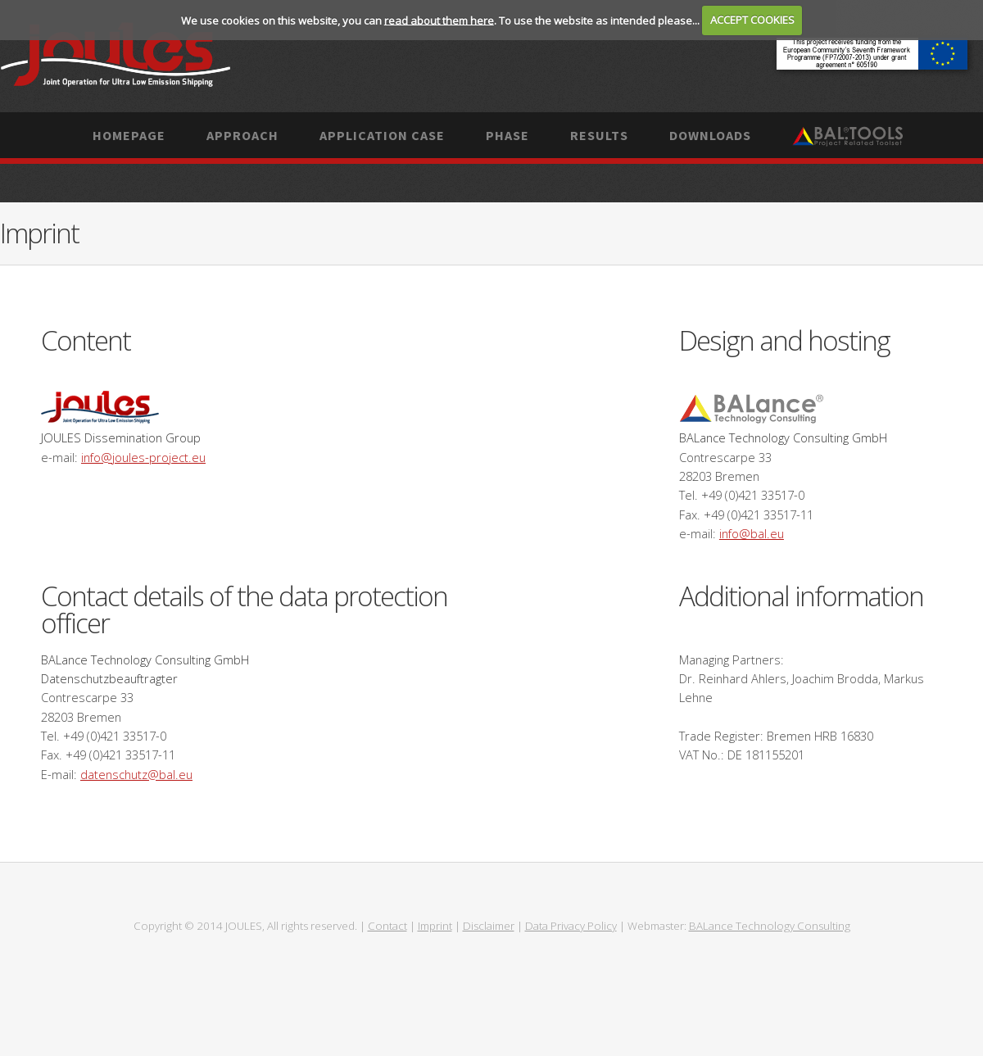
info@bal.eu (751, 533)
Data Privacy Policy (571, 925)
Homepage (129, 135)
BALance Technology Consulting (769, 925)
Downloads (710, 135)
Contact (387, 925)
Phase (507, 135)
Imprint (435, 925)
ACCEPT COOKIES (752, 19)
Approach (242, 135)
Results (599, 135)
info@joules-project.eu (143, 457)
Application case (382, 135)
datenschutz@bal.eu (136, 774)
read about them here (439, 19)
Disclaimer (488, 925)
